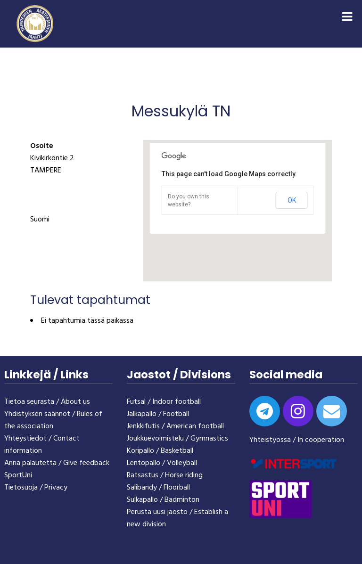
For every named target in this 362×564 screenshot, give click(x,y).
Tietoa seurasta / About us (47, 402)
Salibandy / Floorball (158, 488)
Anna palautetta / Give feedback (56, 463)
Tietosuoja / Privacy (35, 488)
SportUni (18, 475)
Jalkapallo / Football (158, 414)
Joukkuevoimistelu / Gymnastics (177, 439)
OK (292, 200)
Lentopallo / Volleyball (162, 463)
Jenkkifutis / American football (175, 426)
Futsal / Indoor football (164, 402)
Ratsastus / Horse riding (165, 475)
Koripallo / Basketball (160, 451)
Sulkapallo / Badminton (163, 500)
